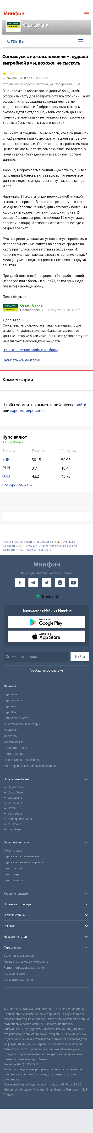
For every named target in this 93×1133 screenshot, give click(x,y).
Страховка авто (14, 973)
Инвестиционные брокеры (22, 724)
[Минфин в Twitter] (46, 582)
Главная (7, 541)
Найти (80, 656)
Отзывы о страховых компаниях (26, 961)
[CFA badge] (14, 997)
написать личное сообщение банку (30, 350)
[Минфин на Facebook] (20, 582)
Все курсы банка (15, 485)
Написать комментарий (21, 360)
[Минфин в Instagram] (60, 582)
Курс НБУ (10, 712)
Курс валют (11, 694)
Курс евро (10, 706)
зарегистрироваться (28, 410)
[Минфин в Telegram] (33, 582)
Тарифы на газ (13, 742)
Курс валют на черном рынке (24, 862)
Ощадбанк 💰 (51, 541)
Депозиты (10, 736)
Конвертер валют (15, 748)
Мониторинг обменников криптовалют (30, 766)
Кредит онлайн (14, 754)
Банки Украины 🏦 (27, 541)
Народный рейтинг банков (22, 760)
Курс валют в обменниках (21, 856)
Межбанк (10, 730)
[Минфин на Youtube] (73, 582)
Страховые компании (18, 979)
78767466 (10, 78)
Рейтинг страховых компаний (24, 967)
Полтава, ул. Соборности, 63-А (58, 84)
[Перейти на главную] (14, 14)
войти (81, 405)
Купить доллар (14, 868)
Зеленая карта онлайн (19, 955)
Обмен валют (13, 850)
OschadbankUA (32, 310)
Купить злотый (14, 880)
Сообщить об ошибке (46, 670)
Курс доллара (13, 700)
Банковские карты (16, 718)
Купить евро (12, 874)
